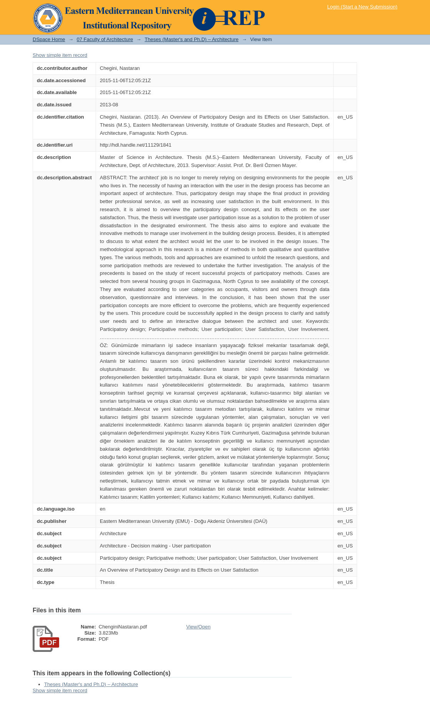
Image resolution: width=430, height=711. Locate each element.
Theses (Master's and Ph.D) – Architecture (192, 39)
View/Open (198, 627)
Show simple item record (60, 55)
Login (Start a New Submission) (362, 7)
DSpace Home (49, 39)
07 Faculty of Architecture (105, 39)
